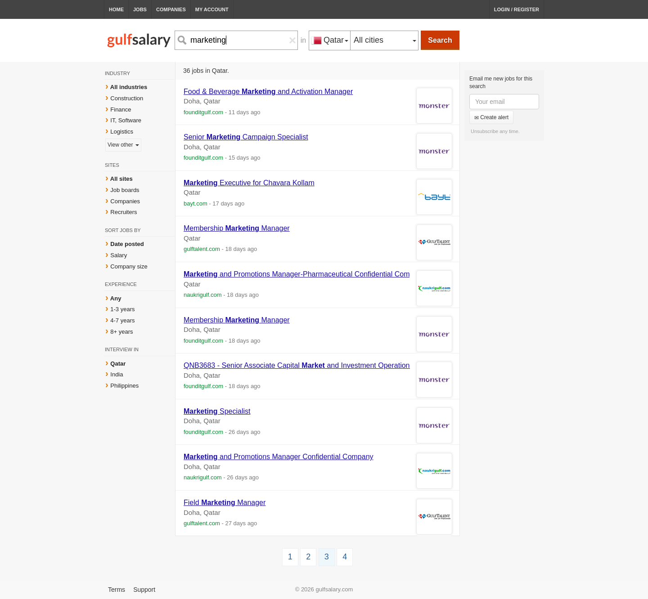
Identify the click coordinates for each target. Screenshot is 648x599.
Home (116, 9)
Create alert (491, 117)
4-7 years (122, 320)
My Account (212, 9)
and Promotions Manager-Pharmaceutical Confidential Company (304, 274)
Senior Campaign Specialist (246, 137)
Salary (118, 255)
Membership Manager (237, 228)
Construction (126, 98)
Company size (128, 266)
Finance (120, 109)
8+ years (121, 331)
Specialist (217, 411)
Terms (116, 589)
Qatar (118, 363)
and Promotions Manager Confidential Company (279, 456)
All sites (121, 178)
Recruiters (123, 212)
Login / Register (516, 9)
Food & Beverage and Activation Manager (268, 91)
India (116, 374)
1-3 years (122, 309)
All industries (128, 87)
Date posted (127, 244)
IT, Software (125, 120)
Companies (171, 9)
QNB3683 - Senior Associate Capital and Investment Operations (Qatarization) (321, 365)
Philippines (124, 385)
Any (116, 298)
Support (144, 589)
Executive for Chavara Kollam (249, 183)
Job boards (124, 190)
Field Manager (225, 502)
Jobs (140, 9)
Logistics (121, 131)
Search (440, 40)
